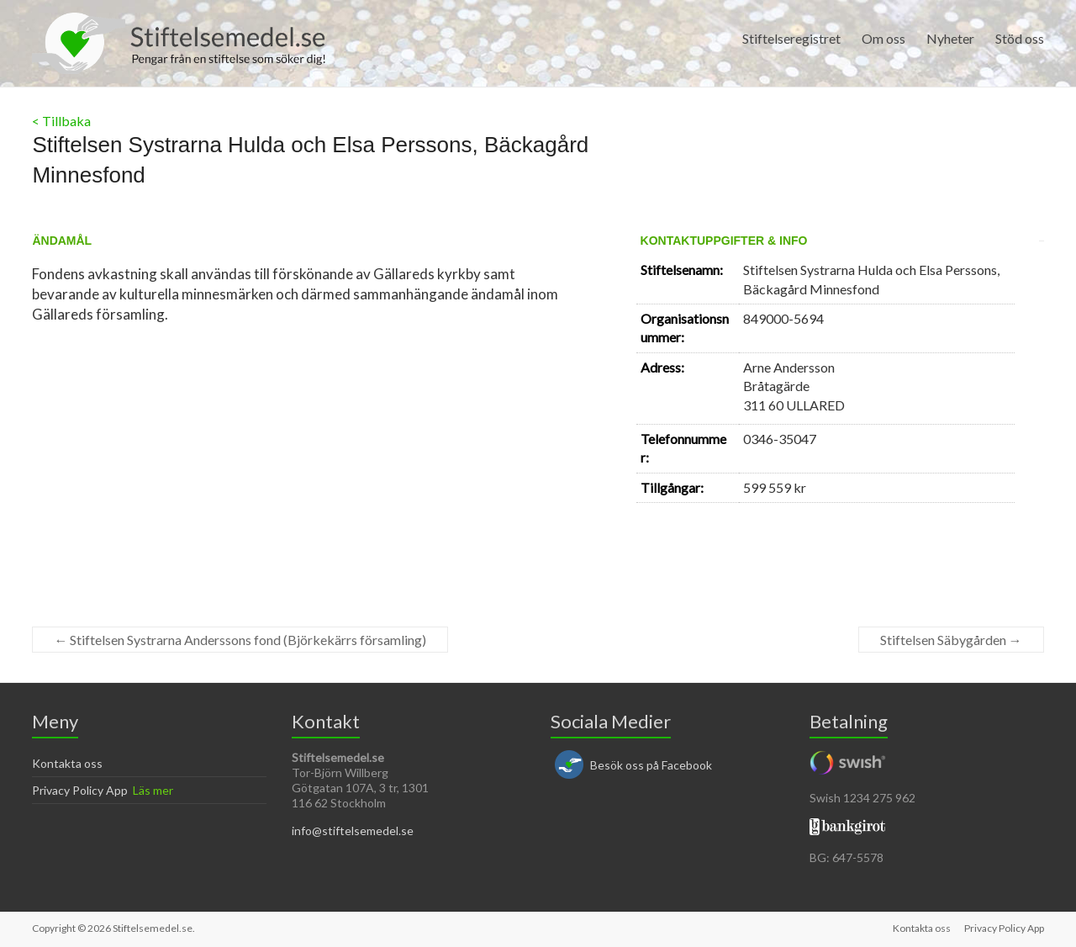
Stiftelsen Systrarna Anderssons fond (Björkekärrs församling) (240, 640)
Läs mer (153, 790)
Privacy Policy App (80, 790)
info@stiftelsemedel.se (353, 830)
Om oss (883, 38)
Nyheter (950, 38)
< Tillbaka (61, 121)
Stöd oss (1019, 38)
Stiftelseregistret (791, 38)
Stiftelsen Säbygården (951, 640)
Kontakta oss (67, 763)
